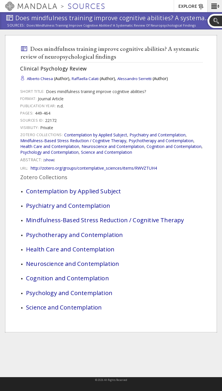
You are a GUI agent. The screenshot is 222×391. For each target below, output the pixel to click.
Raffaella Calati (85, 78)
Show (49, 159)
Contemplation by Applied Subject (95, 135)
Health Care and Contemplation (49, 146)
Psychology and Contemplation (49, 152)
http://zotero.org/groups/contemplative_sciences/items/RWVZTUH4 (94, 168)
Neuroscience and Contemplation (113, 146)
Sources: (16, 26)
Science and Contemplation (106, 152)
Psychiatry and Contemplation (158, 135)
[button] (214, 6)
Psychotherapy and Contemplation (161, 140)
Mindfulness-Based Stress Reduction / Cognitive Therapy (73, 140)
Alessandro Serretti (134, 78)
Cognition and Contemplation (174, 146)
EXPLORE (191, 7)
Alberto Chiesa (40, 78)
